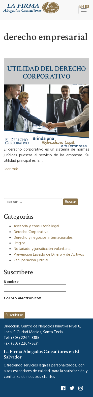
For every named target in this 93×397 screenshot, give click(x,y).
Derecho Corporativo (31, 232)
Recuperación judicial (31, 260)
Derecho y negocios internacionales (43, 237)
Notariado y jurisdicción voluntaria (42, 248)
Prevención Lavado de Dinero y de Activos (49, 254)
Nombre (35, 285)
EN (81, 6)
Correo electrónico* (35, 301)
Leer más (11, 169)
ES (87, 6)
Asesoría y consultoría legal (36, 226)
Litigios (20, 243)
